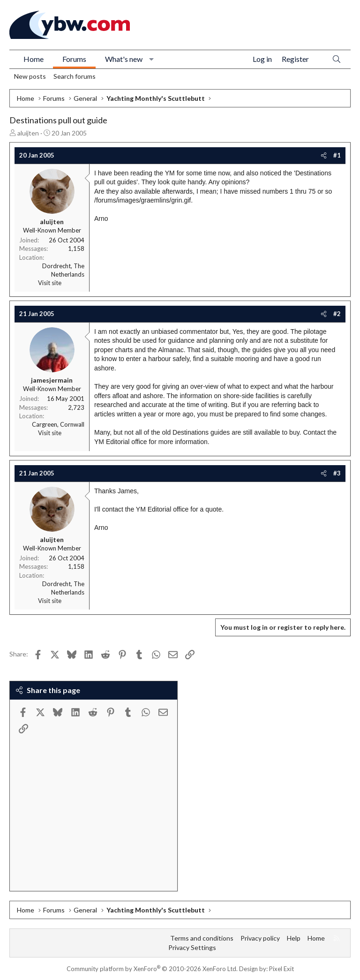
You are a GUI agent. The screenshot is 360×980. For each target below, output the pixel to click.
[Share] (323, 155)
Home (33, 58)
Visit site (49, 282)
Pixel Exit (281, 968)
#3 (337, 473)
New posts (30, 76)
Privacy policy (260, 938)
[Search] (336, 59)
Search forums (74, 76)
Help (293, 938)
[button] (151, 59)
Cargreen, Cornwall (58, 424)
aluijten (28, 133)
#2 (337, 313)
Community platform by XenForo (152, 968)
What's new (123, 58)
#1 (337, 155)
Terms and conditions (201, 938)
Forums (74, 58)
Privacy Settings (192, 947)
